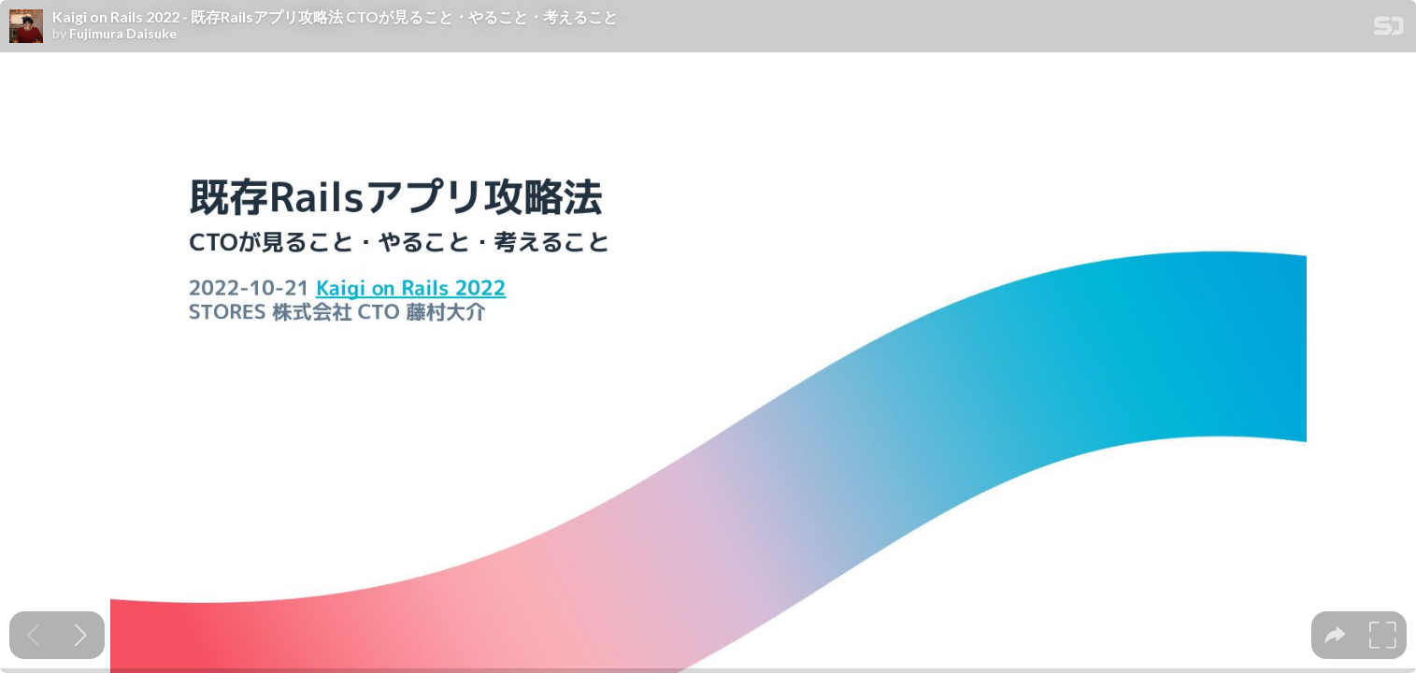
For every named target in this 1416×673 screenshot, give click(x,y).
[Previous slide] (33, 635)
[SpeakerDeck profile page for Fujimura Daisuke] (26, 27)
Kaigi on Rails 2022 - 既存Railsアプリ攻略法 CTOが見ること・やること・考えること (335, 16)
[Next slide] (81, 635)
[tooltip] (1335, 635)
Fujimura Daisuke (123, 33)
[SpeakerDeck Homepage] (1389, 29)
